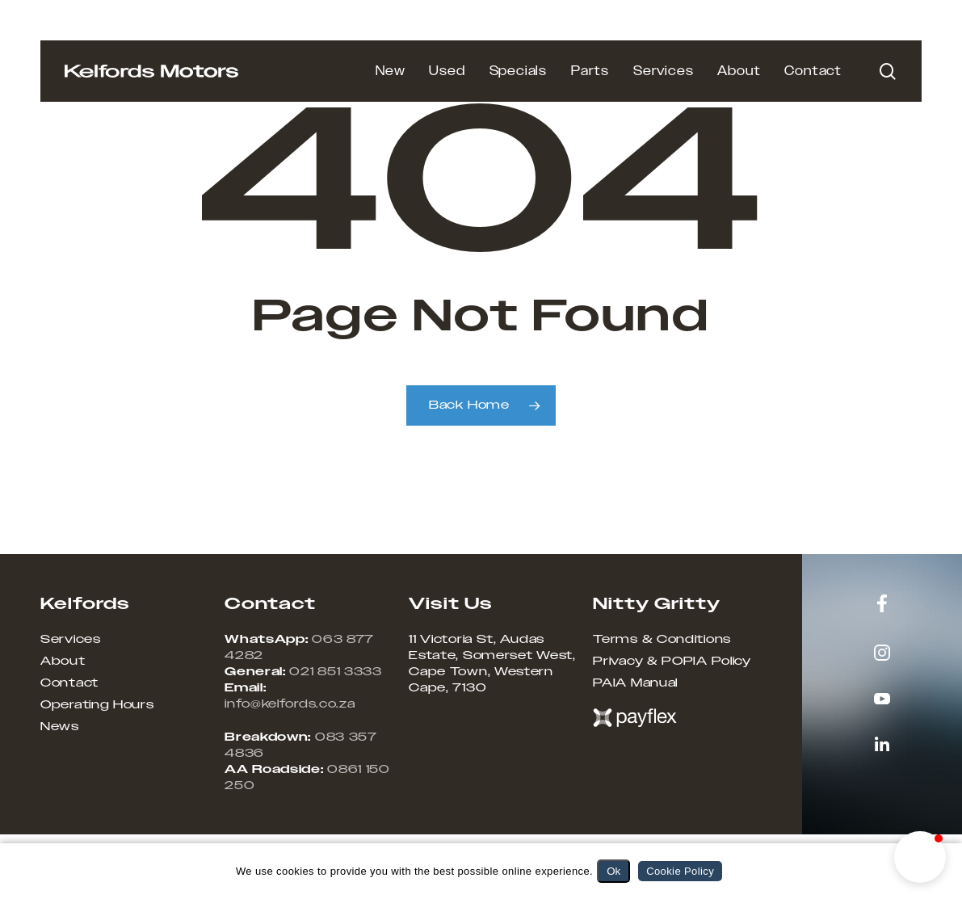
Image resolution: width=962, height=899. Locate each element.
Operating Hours (97, 705)
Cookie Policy (680, 871)
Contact (69, 683)
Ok (613, 871)
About (63, 661)
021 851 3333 (335, 672)
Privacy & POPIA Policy (671, 661)
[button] (920, 857)
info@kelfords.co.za (290, 704)
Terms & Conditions (662, 639)
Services (70, 639)
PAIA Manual (635, 683)
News (59, 727)
